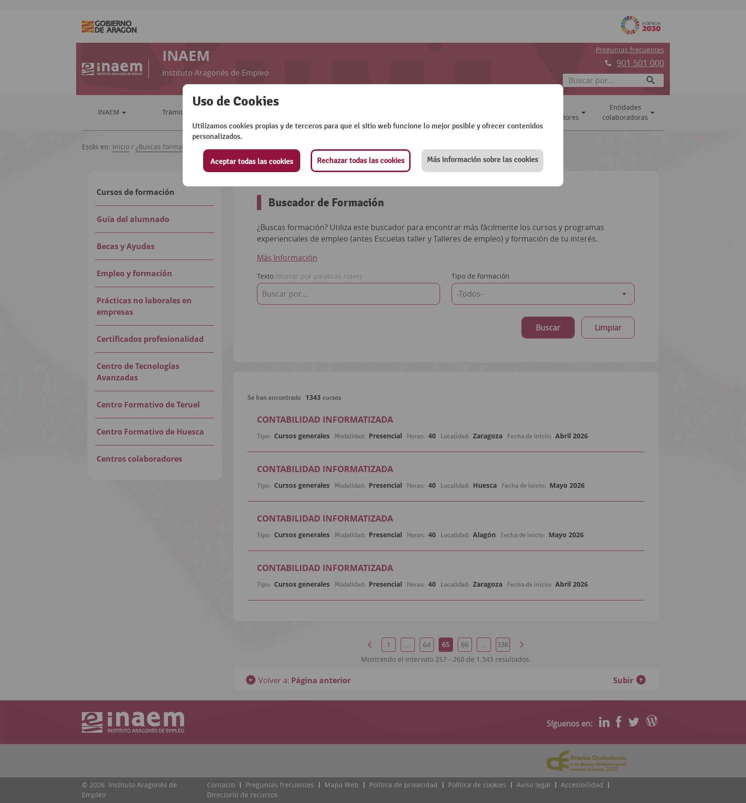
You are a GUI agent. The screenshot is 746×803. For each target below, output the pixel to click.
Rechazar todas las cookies (360, 160)
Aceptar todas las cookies (251, 161)
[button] (482, 160)
